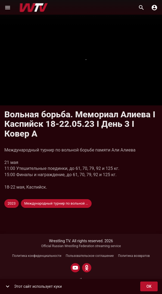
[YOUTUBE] (75, 267)
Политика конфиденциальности (36, 256)
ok (149, 287)
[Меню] (7, 7)
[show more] (7, 286)
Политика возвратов (134, 256)
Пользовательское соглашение (90, 256)
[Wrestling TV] (33, 8)
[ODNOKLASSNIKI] (86, 267)
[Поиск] (141, 7)
